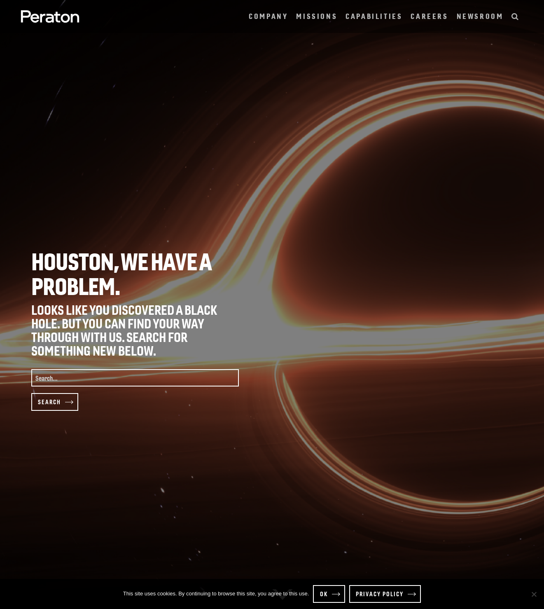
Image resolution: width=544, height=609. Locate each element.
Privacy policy (380, 594)
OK (324, 594)
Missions (316, 15)
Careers (429, 15)
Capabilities (374, 15)
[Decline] (534, 594)
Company (268, 15)
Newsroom (480, 15)
